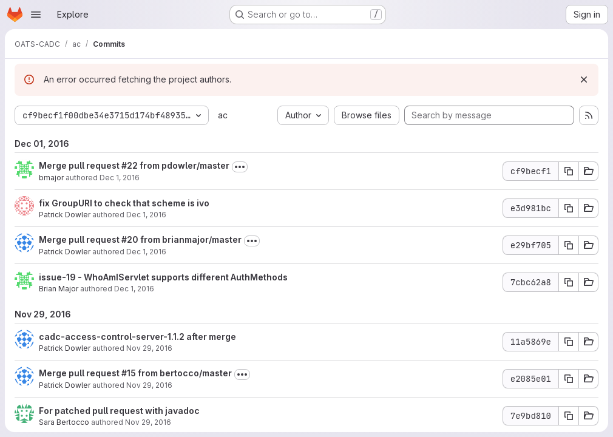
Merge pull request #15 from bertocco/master (135, 373)
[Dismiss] (584, 79)
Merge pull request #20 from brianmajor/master (140, 239)
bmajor (51, 177)
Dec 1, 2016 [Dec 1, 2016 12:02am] (134, 288)
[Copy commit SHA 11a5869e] (568, 341)
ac (223, 115)
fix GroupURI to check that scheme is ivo (124, 203)
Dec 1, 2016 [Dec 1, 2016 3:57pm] (146, 214)
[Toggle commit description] (240, 166)
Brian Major (58, 288)
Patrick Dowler (64, 214)
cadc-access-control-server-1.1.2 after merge (137, 336)
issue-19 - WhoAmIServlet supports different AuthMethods (163, 277)
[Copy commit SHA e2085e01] (568, 378)
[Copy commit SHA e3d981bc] (568, 208)
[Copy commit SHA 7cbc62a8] (568, 282)
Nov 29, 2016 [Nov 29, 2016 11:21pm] (149, 348)
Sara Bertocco (64, 422)
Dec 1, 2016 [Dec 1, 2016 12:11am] (146, 251)
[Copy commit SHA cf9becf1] (568, 171)
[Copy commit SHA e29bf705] (568, 245)
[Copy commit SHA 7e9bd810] (568, 415)
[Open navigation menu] (36, 14)
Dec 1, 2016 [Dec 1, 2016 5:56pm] (120, 177)
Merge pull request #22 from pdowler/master (134, 165)
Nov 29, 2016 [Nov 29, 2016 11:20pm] (149, 385)
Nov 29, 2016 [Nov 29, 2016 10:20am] (148, 422)
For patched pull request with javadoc (119, 410)
